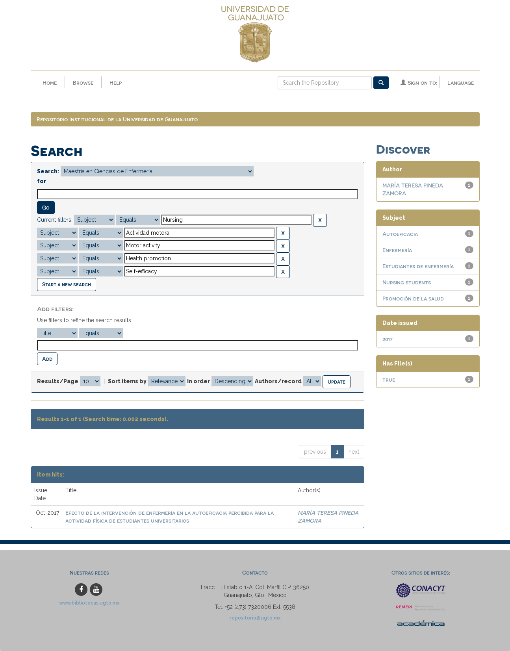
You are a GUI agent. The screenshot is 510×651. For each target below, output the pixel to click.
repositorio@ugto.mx (255, 618)
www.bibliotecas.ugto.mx (89, 603)
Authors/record (278, 381)
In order (198, 381)
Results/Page (57, 381)
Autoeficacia (400, 233)
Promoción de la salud (413, 298)
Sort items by (127, 381)
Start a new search (66, 284)
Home (50, 82)
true (388, 379)
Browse (83, 82)
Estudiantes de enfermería (418, 266)
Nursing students (406, 282)
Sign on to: (419, 82)
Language (460, 82)
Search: (48, 171)
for (41, 181)
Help (115, 82)
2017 (387, 339)
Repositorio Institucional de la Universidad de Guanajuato (117, 119)
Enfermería (397, 250)
